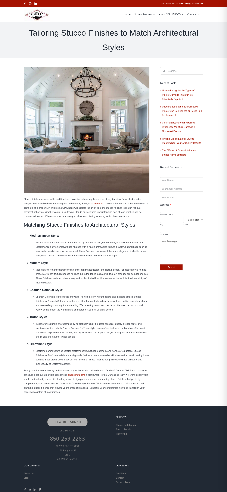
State (185, 224)
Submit (171, 267)
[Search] (164, 71)
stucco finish (97, 203)
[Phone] (181, 197)
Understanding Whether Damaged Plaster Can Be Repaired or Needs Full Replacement (182, 111)
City (161, 224)
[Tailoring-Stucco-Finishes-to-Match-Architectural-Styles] (86, 130)
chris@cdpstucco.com (194, 4)
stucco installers (76, 374)
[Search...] (181, 71)
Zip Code (164, 234)
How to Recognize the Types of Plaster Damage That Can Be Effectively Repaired (178, 95)
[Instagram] (30, 489)
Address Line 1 (166, 214)
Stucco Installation (126, 425)
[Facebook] (25, 489)
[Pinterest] (39, 489)
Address (165, 204)
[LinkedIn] (35, 489)
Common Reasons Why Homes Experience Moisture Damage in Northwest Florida (178, 127)
